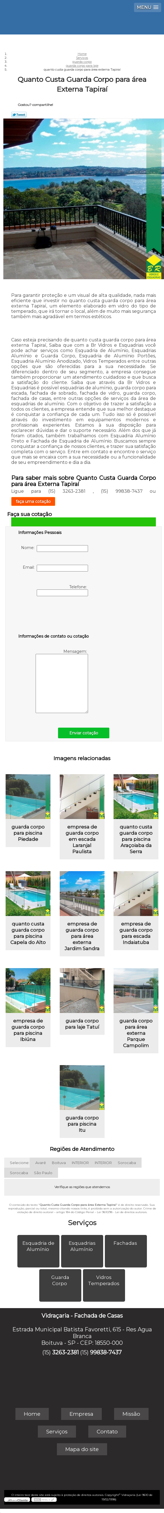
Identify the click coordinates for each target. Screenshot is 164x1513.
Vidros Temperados (104, 1280)
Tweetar (19, 114)
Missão (131, 1414)
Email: (55, 568)
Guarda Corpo (60, 1280)
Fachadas (126, 1243)
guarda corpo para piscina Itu (82, 1124)
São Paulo (43, 1172)
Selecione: (19, 1162)
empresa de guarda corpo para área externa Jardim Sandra (82, 936)
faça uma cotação (33, 501)
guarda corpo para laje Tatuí (82, 1024)
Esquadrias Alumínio (82, 1246)
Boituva (59, 1162)
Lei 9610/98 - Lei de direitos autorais (122, 1212)
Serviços (82, 1222)
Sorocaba (127, 1162)
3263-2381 (65, 1352)
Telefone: (62, 590)
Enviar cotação (83, 732)
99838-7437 (106, 1352)
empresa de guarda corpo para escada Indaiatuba (136, 933)
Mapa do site (82, 1449)
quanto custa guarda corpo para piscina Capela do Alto (28, 933)
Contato (107, 1431)
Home (32, 1414)
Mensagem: (62, 681)
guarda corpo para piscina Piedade (28, 833)
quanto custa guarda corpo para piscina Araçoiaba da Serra (136, 839)
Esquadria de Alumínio (38, 1246)
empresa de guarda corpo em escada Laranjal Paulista (82, 839)
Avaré (40, 1162)
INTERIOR (80, 1162)
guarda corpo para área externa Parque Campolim (136, 1033)
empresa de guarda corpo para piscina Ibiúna (28, 1030)
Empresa (81, 1414)
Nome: (54, 548)
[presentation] (53, 616)
